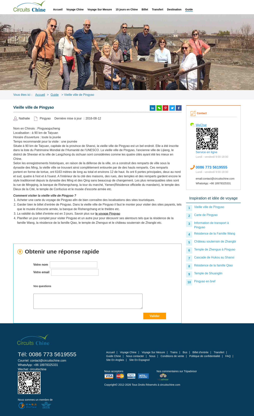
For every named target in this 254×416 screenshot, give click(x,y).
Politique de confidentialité (204, 356)
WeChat (201, 125)
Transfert (157, 9)
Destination (174, 9)
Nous (152, 356)
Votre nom (65, 264)
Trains (173, 352)
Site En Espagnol (139, 359)
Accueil (58, 9)
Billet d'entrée (200, 352)
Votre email (66, 272)
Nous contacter (135, 356)
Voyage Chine (75, 9)
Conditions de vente (172, 356)
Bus (185, 352)
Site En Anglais (115, 359)
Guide (189, 9)
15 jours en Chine (127, 9)
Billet (145, 9)
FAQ (228, 356)
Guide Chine (113, 356)
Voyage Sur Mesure (99, 9)
